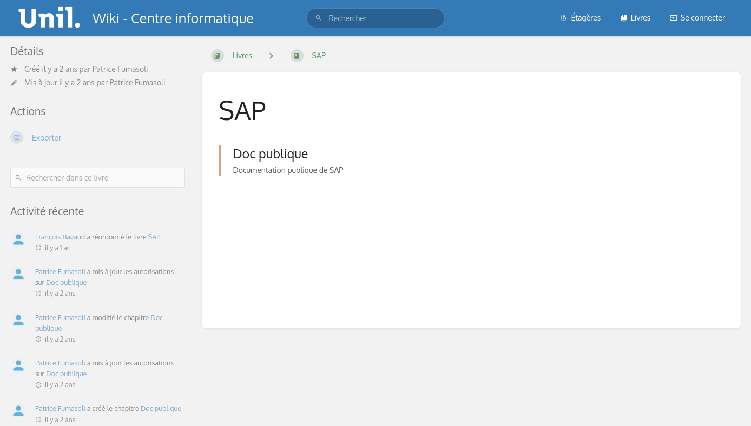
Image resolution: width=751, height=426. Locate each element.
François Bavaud (60, 236)
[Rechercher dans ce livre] (97, 178)
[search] (375, 18)
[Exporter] (97, 137)
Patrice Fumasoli (120, 69)
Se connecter (697, 17)
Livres (635, 17)
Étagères (580, 17)
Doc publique (66, 282)
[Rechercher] (318, 18)
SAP (154, 236)
